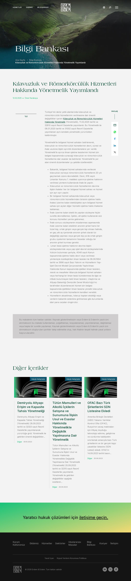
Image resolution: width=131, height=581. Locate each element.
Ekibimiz (29, 7)
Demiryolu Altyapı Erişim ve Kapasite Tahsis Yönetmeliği (31, 407)
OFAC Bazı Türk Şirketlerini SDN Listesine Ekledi (99, 407)
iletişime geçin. (93, 517)
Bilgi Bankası (42, 7)
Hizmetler (17, 7)
